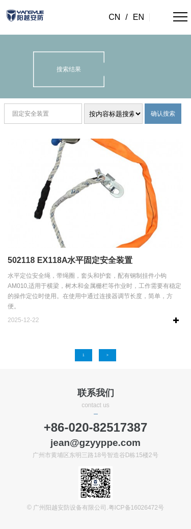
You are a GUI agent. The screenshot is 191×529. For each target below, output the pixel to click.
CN (114, 17)
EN (138, 17)
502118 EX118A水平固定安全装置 (70, 260)
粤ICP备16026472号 (136, 507)
